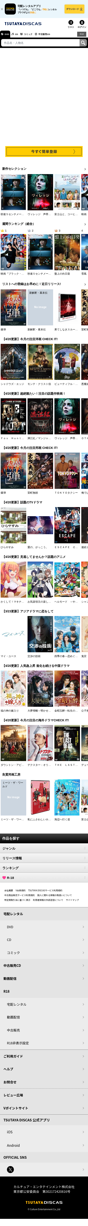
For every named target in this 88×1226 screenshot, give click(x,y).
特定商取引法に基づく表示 (17, 902)
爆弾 (3, 331)
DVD (8, 36)
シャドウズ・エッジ (12, 386)
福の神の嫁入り (10, 712)
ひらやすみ (7, 549)
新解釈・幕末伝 (37, 331)
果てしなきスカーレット (68, 331)
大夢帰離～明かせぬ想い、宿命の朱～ (50, 712)
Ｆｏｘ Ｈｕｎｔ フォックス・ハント (24, 440)
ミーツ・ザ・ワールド (14, 821)
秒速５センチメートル (14, 216)
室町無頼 (33, 495)
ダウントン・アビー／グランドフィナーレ (25, 767)
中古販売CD (53, 36)
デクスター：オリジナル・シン (46, 767)
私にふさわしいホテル (41, 821)
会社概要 (8, 892)
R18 (81, 36)
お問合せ (9, 1084)
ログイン (82, 29)
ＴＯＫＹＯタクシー (66, 495)
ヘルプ (8, 1071)
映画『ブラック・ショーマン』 (19, 276)
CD (20, 36)
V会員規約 (21, 892)
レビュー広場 (13, 1097)
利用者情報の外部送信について (48, 902)
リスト (71, 29)
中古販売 (13, 1032)
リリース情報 (44, 860)
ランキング (44, 870)
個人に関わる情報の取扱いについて (54, 897)
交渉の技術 (34, 658)
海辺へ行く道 (62, 821)
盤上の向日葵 (62, 276)
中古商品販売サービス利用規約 (19, 897)
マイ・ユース (8, 658)
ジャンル (44, 850)
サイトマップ (72, 902)
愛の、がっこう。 (38, 549)
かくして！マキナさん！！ (16, 604)
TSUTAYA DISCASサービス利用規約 (45, 892)
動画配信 (9, 981)
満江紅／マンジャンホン (42, 440)
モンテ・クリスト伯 (39, 386)
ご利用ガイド (13, 1058)
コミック (34, 36)
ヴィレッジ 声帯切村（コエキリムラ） (51, 216)
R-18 (44, 880)
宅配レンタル (16, 1006)
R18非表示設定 (18, 1045)
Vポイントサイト (15, 1110)
